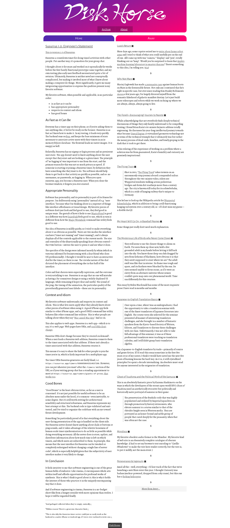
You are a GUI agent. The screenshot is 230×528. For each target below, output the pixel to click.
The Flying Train (125, 166)
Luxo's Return (124, 46)
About (123, 29)
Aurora (120, 94)
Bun (68, 136)
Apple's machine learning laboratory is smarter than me (150, 63)
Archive (106, 29)
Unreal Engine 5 (138, 133)
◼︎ (132, 46)
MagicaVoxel (97, 213)
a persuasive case (153, 84)
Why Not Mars (124, 79)
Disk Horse (114, 525)
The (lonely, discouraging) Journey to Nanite (140, 115)
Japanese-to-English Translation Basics (137, 299)
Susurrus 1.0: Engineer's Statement (69, 46)
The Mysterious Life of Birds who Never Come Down (143, 238)
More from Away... (151, 488)
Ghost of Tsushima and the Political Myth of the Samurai (146, 377)
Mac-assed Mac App (84, 317)
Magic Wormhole (77, 220)
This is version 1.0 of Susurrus (60, 52)
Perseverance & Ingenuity (130, 461)
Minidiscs (122, 431)
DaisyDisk (73, 216)
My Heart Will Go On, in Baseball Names (138, 221)
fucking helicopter (132, 476)
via (146, 67)
